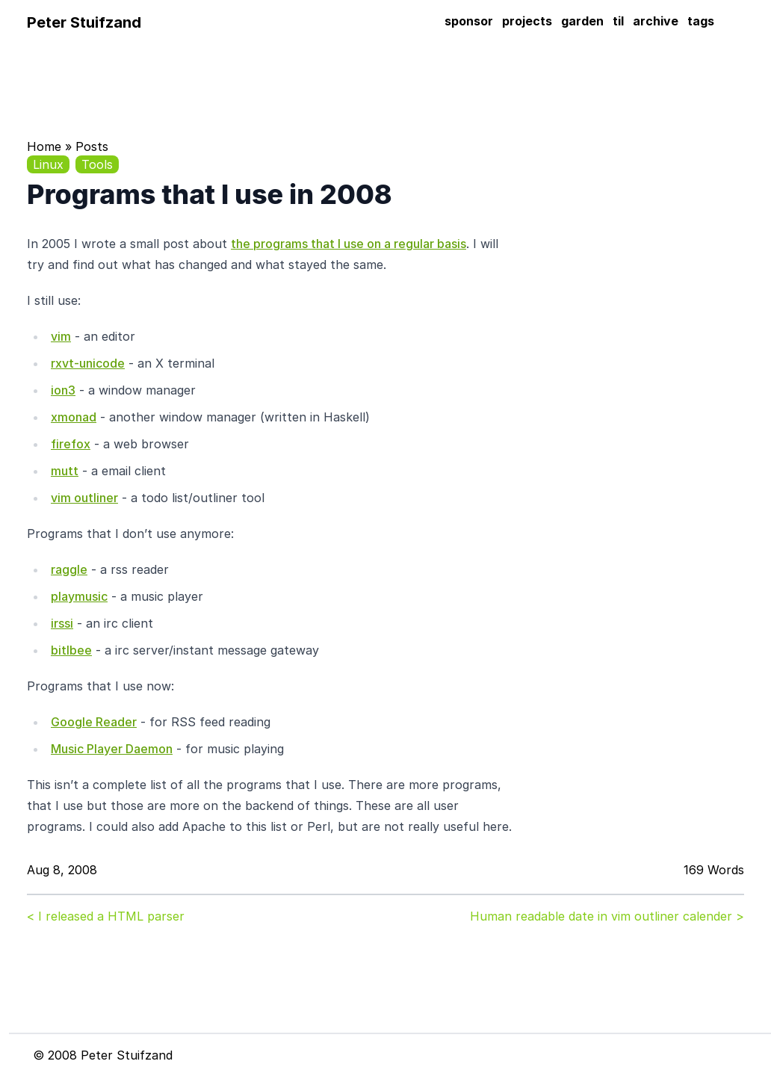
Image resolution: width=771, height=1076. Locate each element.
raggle (69, 569)
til (618, 20)
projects (527, 20)
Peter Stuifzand (84, 22)
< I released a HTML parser (106, 916)
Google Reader (94, 721)
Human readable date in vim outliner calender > (607, 916)
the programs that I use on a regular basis (348, 243)
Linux (48, 164)
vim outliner (84, 497)
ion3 (63, 390)
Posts (91, 146)
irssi (62, 623)
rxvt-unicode (88, 363)
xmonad (73, 416)
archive (655, 20)
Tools (97, 164)
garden (582, 20)
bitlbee (71, 650)
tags (700, 20)
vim (61, 336)
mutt (64, 470)
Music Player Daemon (112, 748)
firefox (70, 443)
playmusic (79, 596)
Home (44, 146)
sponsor (469, 20)
